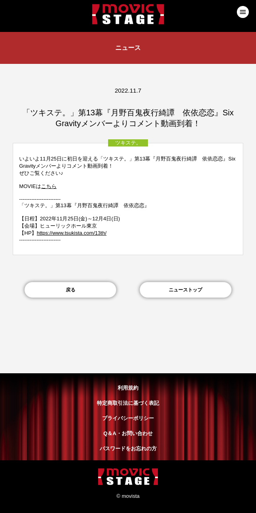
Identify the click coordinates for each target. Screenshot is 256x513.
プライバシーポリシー (128, 418)
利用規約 (128, 388)
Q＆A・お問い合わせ (128, 433)
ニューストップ (185, 290)
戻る (70, 290)
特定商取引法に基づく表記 (128, 403)
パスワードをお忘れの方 (128, 449)
